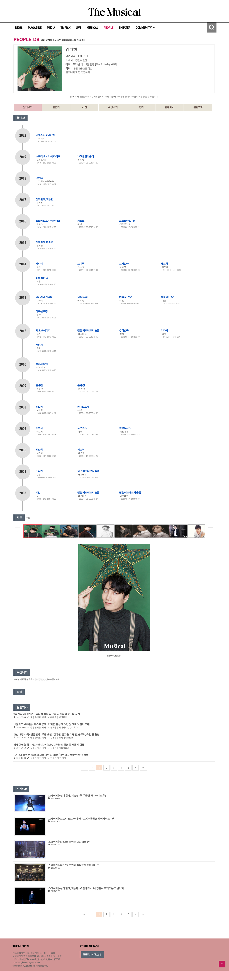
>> (143, 768)
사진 (84, 107)
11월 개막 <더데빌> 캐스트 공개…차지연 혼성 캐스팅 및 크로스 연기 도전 (51, 724)
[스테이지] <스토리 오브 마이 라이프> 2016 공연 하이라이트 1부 (81, 818)
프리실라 (123, 263)
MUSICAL (92, 27)
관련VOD (197, 107)
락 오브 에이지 (43, 330)
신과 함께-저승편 (44, 242)
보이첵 (80, 263)
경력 (141, 107)
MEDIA (51, 27)
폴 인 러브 (82, 428)
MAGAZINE (35, 27)
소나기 (39, 471)
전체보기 (27, 107)
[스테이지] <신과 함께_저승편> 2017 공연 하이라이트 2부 (77, 795)
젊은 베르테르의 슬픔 (88, 330)
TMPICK (65, 27)
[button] (210, 531)
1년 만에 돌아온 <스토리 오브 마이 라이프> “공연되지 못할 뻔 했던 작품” (51, 754)
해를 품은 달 (42, 277)
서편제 (39, 344)
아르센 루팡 (42, 311)
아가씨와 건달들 (44, 297)
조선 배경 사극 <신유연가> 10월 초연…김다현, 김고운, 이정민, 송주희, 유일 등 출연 (56, 734)
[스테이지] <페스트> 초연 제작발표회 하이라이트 (73, 865)
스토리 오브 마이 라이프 (48, 156)
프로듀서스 (125, 428)
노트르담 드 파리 (127, 220)
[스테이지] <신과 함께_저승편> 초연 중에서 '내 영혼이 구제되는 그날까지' (86, 888)
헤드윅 (164, 263)
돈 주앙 (39, 385)
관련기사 (169, 107)
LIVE (78, 27)
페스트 (80, 220)
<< (84, 768)
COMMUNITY (145, 27)
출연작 (56, 107)
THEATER (124, 27)
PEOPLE (108, 27)
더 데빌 (39, 177)
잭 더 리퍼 (82, 297)
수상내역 (113, 107)
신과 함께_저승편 (44, 199)
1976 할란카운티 (85, 156)
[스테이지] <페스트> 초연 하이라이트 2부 (69, 841)
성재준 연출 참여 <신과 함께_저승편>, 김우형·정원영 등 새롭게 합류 (48, 744)
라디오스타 (83, 406)
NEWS (19, 27)
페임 (38, 492)
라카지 (39, 263)
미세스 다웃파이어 (45, 134)
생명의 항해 (42, 363)
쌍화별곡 (123, 330)
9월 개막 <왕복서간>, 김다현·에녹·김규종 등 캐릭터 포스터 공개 (46, 714)
